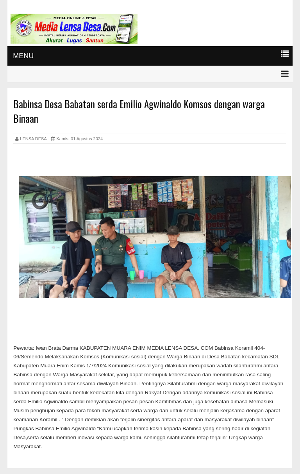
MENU (23, 56)
